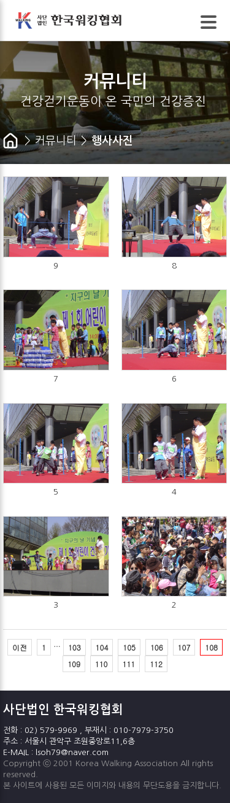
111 (129, 664)
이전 (19, 647)
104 (102, 647)
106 (156, 647)
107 (184, 647)
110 (101, 664)
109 (73, 664)
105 (129, 647)
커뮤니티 (56, 140)
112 (156, 664)
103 (74, 647)
